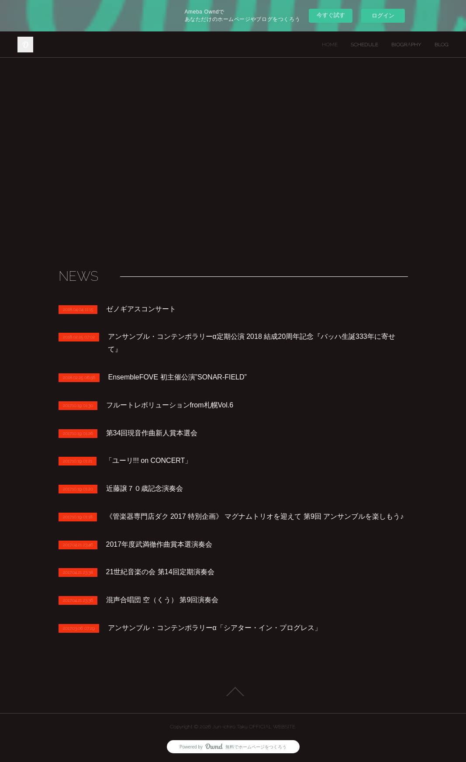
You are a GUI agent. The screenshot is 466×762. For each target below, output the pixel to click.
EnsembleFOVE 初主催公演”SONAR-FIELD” (177, 377)
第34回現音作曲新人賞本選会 (152, 433)
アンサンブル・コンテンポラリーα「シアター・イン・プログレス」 (214, 627)
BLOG (442, 44)
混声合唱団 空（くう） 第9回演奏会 (162, 599)
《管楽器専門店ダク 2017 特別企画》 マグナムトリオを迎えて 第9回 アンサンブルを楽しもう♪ (255, 516)
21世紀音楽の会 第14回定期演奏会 (160, 572)
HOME (330, 44)
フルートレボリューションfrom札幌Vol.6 (170, 405)
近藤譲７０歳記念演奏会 (144, 488)
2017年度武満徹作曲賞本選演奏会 (159, 544)
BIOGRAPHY (406, 44)
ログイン (383, 15)
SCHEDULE (364, 44)
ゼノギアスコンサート (141, 309)
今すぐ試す (331, 15)
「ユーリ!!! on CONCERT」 (148, 460)
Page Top (233, 691)
